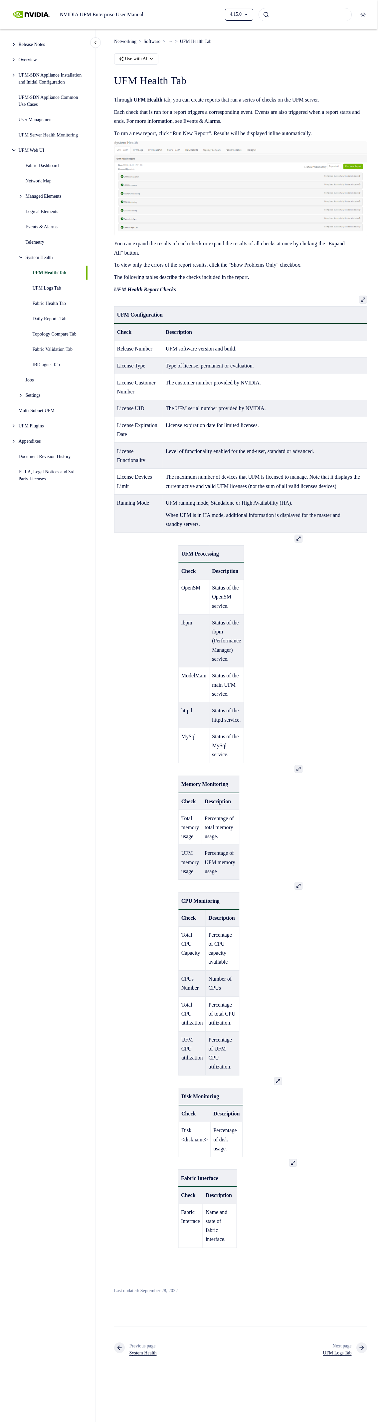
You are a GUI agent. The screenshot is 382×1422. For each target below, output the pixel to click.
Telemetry (35, 242)
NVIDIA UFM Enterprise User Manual (101, 14)
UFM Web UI (31, 150)
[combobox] (305, 14)
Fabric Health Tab (49, 303)
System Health (39, 257)
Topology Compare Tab (55, 334)
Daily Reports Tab (50, 318)
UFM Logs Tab (47, 288)
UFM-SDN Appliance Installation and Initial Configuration (50, 79)
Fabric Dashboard (42, 165)
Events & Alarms (42, 226)
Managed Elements (44, 196)
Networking (125, 41)
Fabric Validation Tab (53, 349)
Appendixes (30, 441)
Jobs (30, 379)
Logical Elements (42, 211)
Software (151, 41)
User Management (36, 119)
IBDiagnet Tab (46, 364)
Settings (33, 395)
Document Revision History (45, 456)
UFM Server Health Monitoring (48, 134)
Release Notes (32, 44)
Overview (28, 59)
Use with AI (136, 59)
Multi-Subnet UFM (37, 410)
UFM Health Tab (50, 272)
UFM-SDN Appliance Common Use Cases (48, 101)
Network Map (39, 180)
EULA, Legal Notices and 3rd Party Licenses (47, 475)
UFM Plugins (31, 425)
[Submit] (266, 14)
